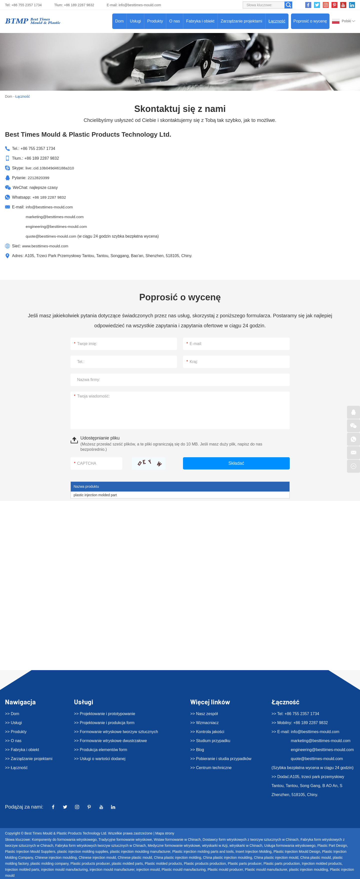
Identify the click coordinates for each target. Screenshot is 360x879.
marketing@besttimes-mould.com (56, 217)
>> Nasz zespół (204, 713)
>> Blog (197, 749)
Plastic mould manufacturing (184, 869)
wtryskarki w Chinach (246, 845)
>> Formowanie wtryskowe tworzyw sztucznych (116, 731)
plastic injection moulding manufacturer (140, 851)
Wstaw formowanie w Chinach (177, 839)
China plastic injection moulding (227, 857)
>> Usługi (13, 722)
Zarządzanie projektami (241, 21)
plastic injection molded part (95, 495)
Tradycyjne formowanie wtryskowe (125, 839)
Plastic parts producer (245, 863)
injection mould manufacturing (64, 869)
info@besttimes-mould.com (139, 5)
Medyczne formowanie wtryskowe (174, 845)
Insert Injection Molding (254, 851)
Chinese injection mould (97, 857)
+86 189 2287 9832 (49, 197)
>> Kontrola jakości (207, 731)
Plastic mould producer (225, 869)
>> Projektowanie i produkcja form (104, 722)
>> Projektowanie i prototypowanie (104, 713)
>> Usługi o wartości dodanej (99, 758)
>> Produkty (15, 731)
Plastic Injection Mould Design (297, 851)
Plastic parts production (282, 863)
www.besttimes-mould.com (46, 246)
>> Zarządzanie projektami (28, 758)
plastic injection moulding (308, 869)
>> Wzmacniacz (204, 722)
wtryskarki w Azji (215, 845)
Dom (119, 21)
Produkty (155, 21)
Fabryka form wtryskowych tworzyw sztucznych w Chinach (100, 845)
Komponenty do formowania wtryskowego (64, 839)
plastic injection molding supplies (82, 851)
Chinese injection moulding (56, 857)
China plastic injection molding (177, 857)
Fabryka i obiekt (200, 21)
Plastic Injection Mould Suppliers (30, 851)
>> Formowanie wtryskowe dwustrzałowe (110, 740)
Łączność (277, 21)
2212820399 (39, 178)
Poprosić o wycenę (310, 21)
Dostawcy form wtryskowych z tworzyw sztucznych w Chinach (251, 839)
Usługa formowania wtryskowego (290, 845)
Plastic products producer (90, 863)
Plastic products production (205, 863)
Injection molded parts (22, 869)
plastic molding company (49, 863)
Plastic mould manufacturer (266, 869)
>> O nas (13, 740)
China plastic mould (315, 857)
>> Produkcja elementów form (100, 749)
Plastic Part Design (332, 845)
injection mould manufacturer (112, 869)
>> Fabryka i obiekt (22, 749)
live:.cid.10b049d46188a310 (51, 168)
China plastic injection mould (276, 857)
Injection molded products (322, 863)
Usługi (135, 21)
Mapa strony (164, 833)
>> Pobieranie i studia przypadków (221, 758)
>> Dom (12, 713)
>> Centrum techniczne (211, 767)
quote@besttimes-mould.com (52, 236)
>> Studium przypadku (210, 740)
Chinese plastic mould (135, 857)
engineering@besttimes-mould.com (57, 226)
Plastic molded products (163, 863)
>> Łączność (16, 767)
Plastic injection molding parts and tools (203, 851)
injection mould (148, 869)
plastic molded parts (127, 863)
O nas (174, 21)
